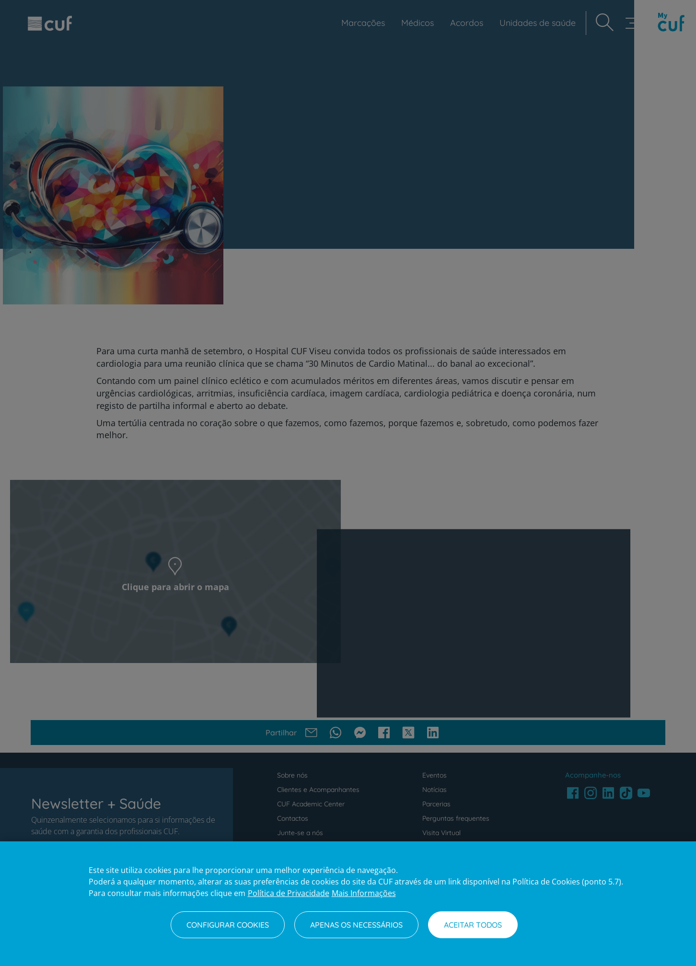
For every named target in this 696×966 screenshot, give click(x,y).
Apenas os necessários (356, 925)
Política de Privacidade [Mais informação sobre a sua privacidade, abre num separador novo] (288, 893)
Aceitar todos (473, 925)
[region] (348, 903)
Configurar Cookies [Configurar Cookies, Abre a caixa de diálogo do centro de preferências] (227, 925)
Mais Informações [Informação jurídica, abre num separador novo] (364, 893)
